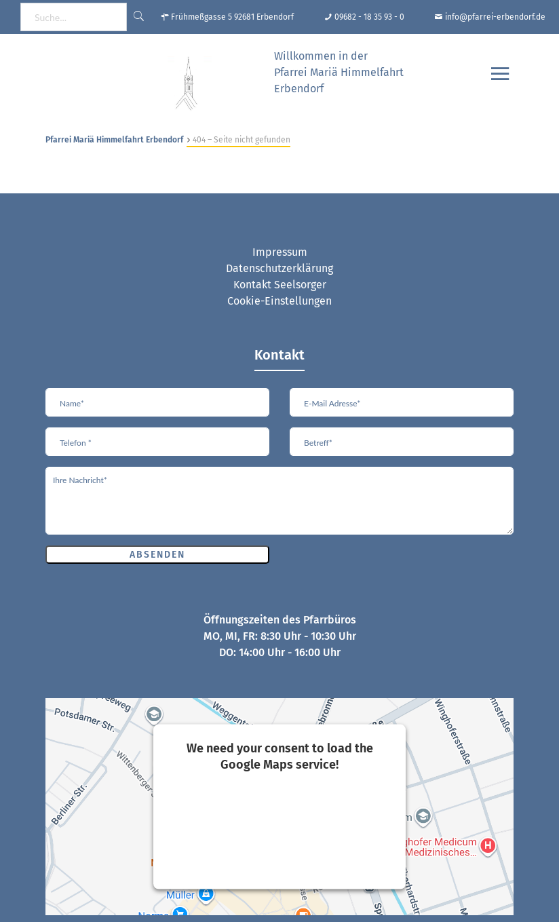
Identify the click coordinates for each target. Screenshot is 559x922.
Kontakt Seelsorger (279, 284)
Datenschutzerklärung (279, 268)
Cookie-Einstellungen (279, 300)
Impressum (279, 252)
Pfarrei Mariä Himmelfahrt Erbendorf (114, 140)
